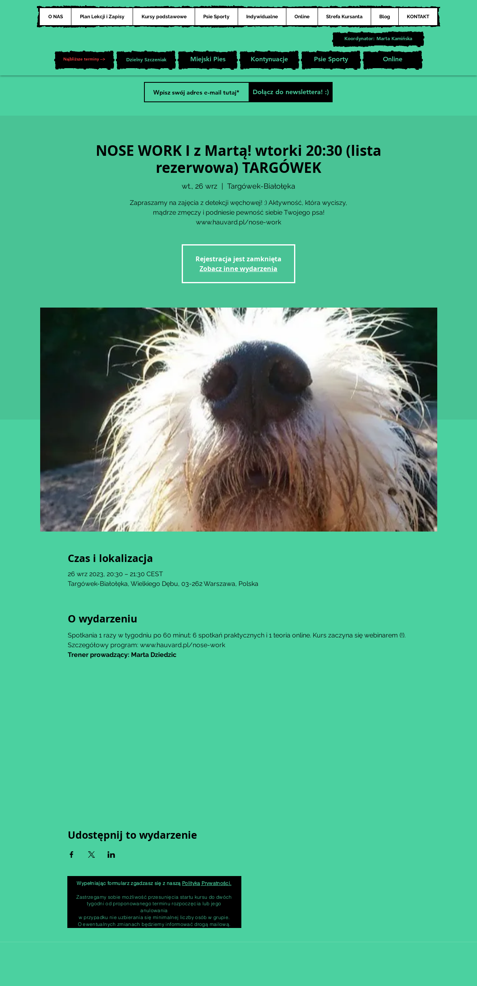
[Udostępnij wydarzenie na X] (91, 854)
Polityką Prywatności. (207, 883)
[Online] (392, 60)
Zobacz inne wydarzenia (238, 268)
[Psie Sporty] (331, 60)
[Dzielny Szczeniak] (146, 60)
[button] (84, 60)
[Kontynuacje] (269, 60)
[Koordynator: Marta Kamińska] (378, 39)
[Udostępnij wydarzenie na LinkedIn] (111, 854)
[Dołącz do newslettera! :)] (291, 92)
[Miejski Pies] (207, 60)
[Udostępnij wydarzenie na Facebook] (71, 854)
